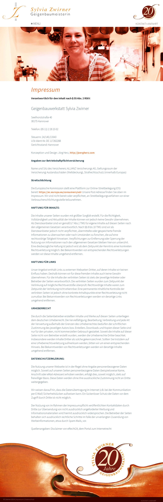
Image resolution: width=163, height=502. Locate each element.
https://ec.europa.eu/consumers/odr (60, 192)
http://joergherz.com (82, 152)
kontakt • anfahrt (147, 23)
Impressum (20, 499)
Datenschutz (29, 499)
